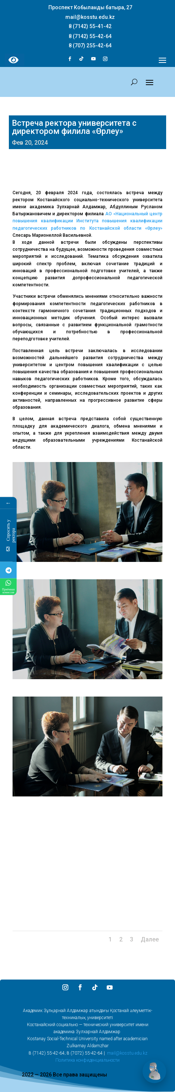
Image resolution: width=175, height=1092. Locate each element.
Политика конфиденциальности (87, 1060)
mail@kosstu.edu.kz (127, 1053)
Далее (150, 939)
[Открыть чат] (154, 1071)
